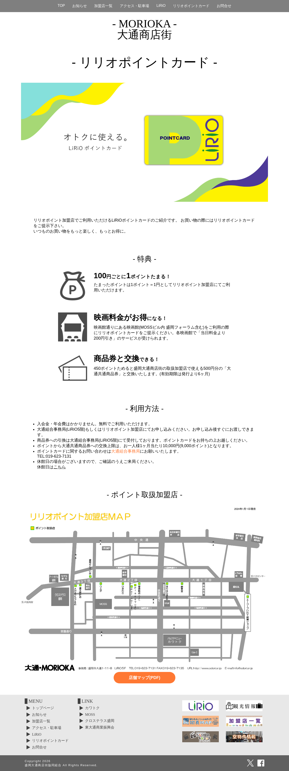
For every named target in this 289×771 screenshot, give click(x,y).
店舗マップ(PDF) (144, 677)
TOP (61, 6)
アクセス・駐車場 (134, 6)
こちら (60, 467)
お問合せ (224, 6)
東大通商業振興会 (99, 727)
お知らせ (79, 6)
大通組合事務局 (125, 451)
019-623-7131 (58, 456)
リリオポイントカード (191, 6)
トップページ (43, 708)
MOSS (90, 714)
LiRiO (161, 6)
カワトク (92, 708)
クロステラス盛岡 (99, 721)
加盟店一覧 (103, 6)
